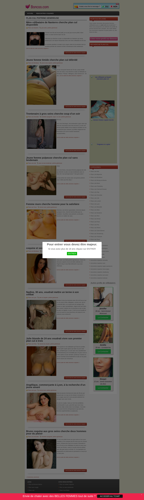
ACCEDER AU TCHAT (110, 496)
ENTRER (72, 253)
